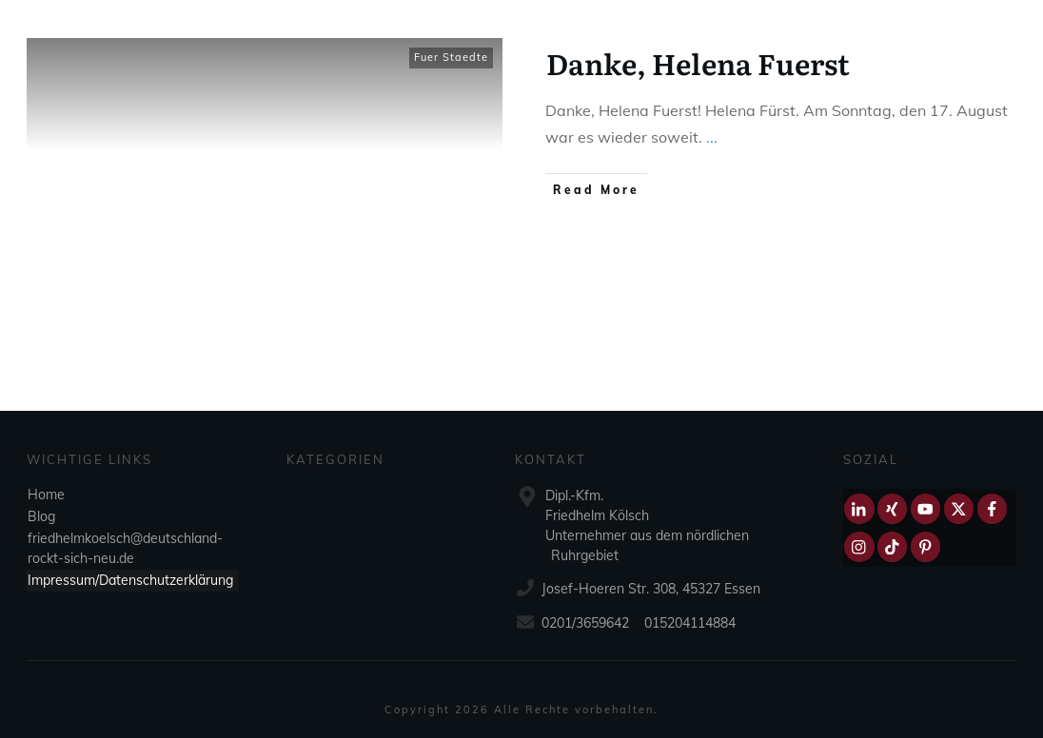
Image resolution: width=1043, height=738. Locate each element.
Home (46, 494)
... (712, 136)
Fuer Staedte (451, 57)
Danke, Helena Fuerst (698, 63)
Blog (41, 516)
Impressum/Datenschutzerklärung (130, 580)
